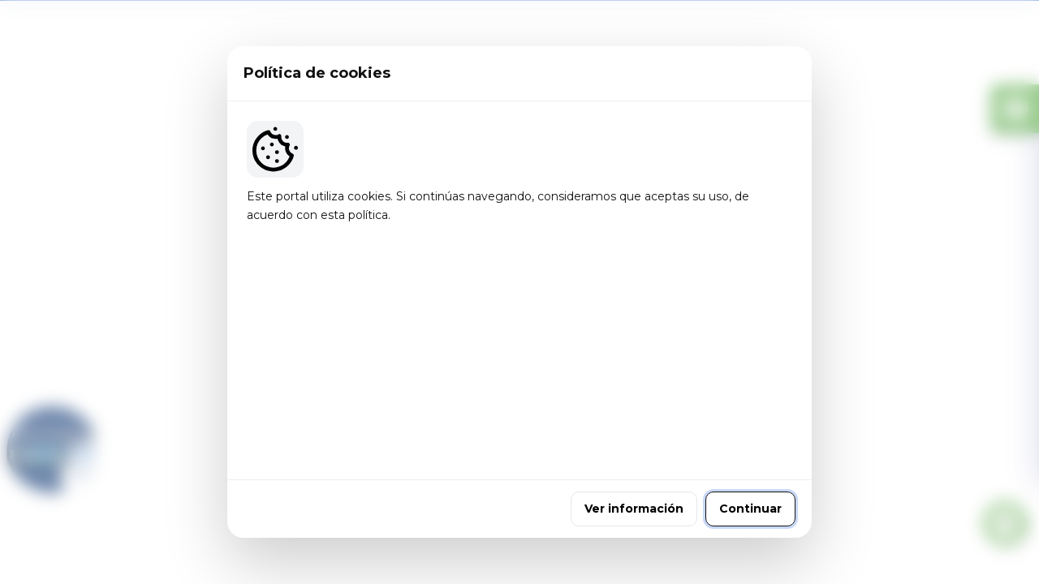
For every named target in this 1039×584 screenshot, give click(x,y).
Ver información (633, 400)
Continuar (750, 400)
